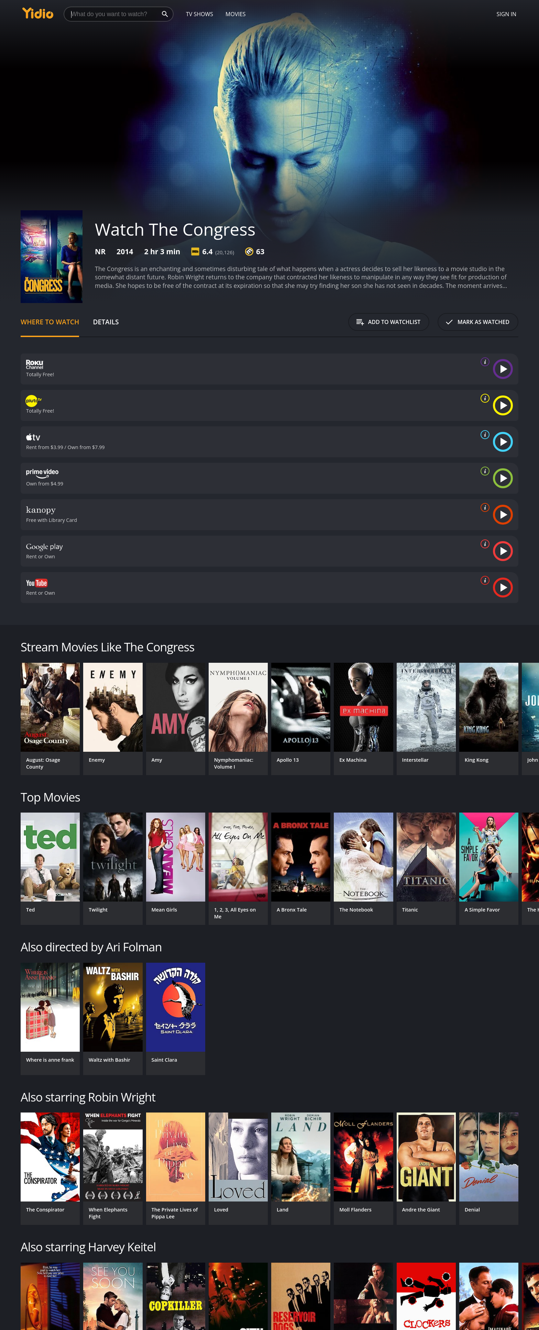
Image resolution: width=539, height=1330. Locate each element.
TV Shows (199, 14)
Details (106, 321)
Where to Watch (50, 321)
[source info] (484, 361)
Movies (236, 14)
